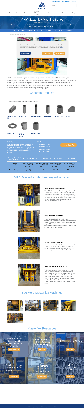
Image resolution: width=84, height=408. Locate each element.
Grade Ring (10, 133)
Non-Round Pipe (36, 116)
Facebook (28, 402)
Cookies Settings (25, 53)
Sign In (68, 1)
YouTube (55, 402)
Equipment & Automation (17, 34)
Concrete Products (28, 30)
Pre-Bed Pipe (47, 116)
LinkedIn (42, 402)
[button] (68, 145)
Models (40, 30)
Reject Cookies (47, 53)
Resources (70, 30)
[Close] (65, 43)
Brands (53, 1)
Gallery (61, 30)
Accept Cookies (60, 53)
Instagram (35, 402)
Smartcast (58, 1)
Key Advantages (50, 30)
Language (64, 1)
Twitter (48, 402)
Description (14, 30)
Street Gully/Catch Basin (22, 135)
